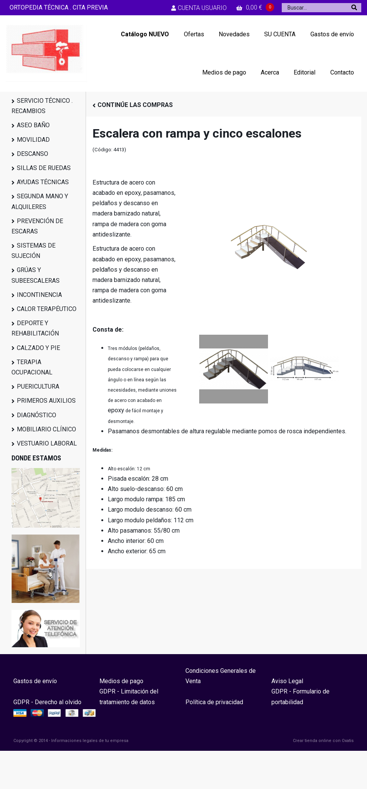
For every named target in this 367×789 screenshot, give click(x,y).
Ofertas (194, 34)
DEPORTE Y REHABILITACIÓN (35, 328)
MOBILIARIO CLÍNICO (46, 429)
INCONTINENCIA (39, 294)
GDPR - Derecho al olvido (47, 702)
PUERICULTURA (38, 386)
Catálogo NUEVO (145, 34)
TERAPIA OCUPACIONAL (31, 367)
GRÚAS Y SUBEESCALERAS (35, 275)
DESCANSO (32, 153)
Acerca (270, 72)
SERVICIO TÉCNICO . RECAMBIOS (42, 106)
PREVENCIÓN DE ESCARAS (37, 226)
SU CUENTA (280, 34)
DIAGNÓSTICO (36, 415)
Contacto (342, 72)
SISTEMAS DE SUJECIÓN (33, 250)
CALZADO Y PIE (38, 348)
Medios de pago (224, 72)
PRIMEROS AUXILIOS (46, 400)
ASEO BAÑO (33, 125)
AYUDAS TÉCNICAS (43, 182)
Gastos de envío (332, 34)
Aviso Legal (287, 681)
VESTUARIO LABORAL (47, 443)
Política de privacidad (214, 702)
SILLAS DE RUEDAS (44, 168)
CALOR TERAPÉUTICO (46, 309)
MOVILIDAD (33, 139)
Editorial (304, 72)
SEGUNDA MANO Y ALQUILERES (39, 201)
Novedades (234, 34)
